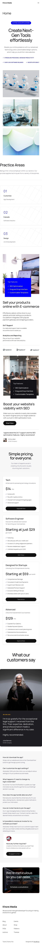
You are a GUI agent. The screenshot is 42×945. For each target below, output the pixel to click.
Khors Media (7, 3)
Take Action (21, 599)
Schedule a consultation (19, 887)
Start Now (10, 423)
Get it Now (21, 555)
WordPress (36, 941)
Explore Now (21, 641)
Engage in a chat (14, 854)
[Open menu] (38, 3)
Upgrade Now (21, 508)
